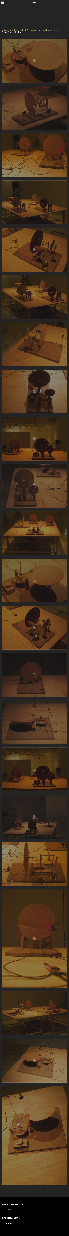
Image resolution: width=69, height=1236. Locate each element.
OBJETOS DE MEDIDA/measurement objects (30, 29)
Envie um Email (7, 1223)
